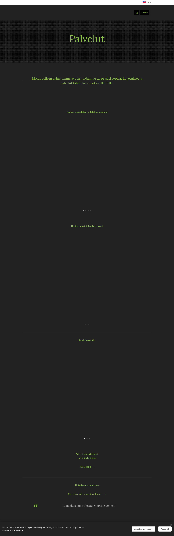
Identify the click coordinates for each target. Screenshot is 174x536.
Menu (144, 13)
